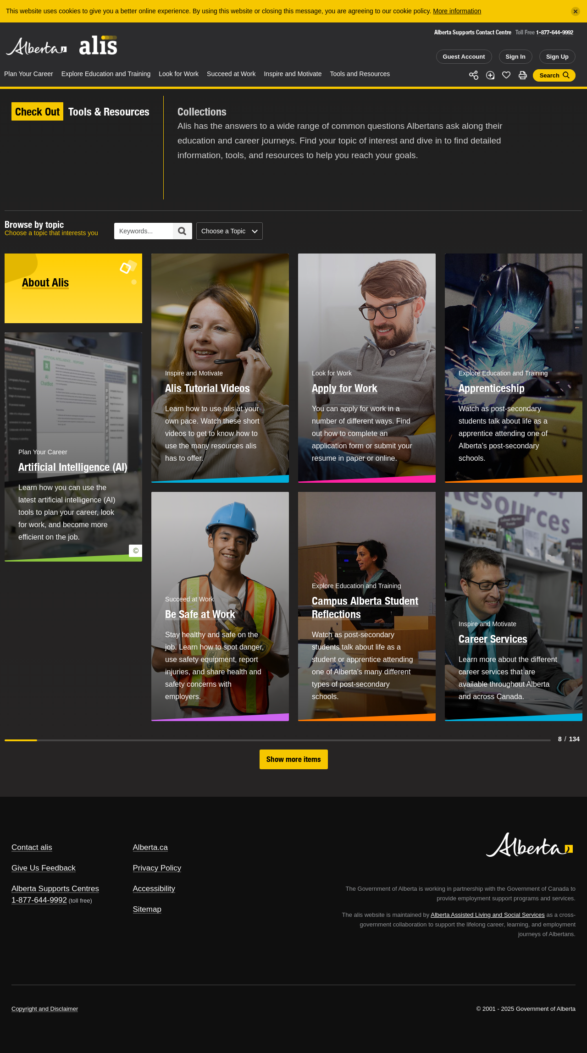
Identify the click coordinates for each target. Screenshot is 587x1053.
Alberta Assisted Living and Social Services (488, 914)
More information (457, 11)
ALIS (98, 45)
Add (490, 75)
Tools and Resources (360, 73)
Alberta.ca (150, 847)
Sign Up (557, 56)
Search (549, 75)
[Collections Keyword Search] (153, 231)
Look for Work (179, 73)
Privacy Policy (157, 868)
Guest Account (464, 56)
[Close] (575, 11)
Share (473, 75)
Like (506, 74)
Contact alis (31, 847)
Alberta (36, 46)
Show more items (293, 759)
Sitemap (147, 909)
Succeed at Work (231, 73)
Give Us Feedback (43, 868)
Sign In (516, 56)
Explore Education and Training (106, 73)
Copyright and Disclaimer (44, 1008)
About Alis (45, 282)
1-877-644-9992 (554, 32)
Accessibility (154, 888)
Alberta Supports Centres (55, 888)
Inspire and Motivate (292, 73)
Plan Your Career (28, 73)
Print (522, 75)
